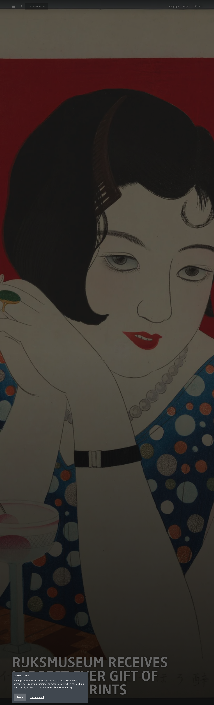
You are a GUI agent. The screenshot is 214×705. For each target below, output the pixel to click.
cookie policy (65, 687)
